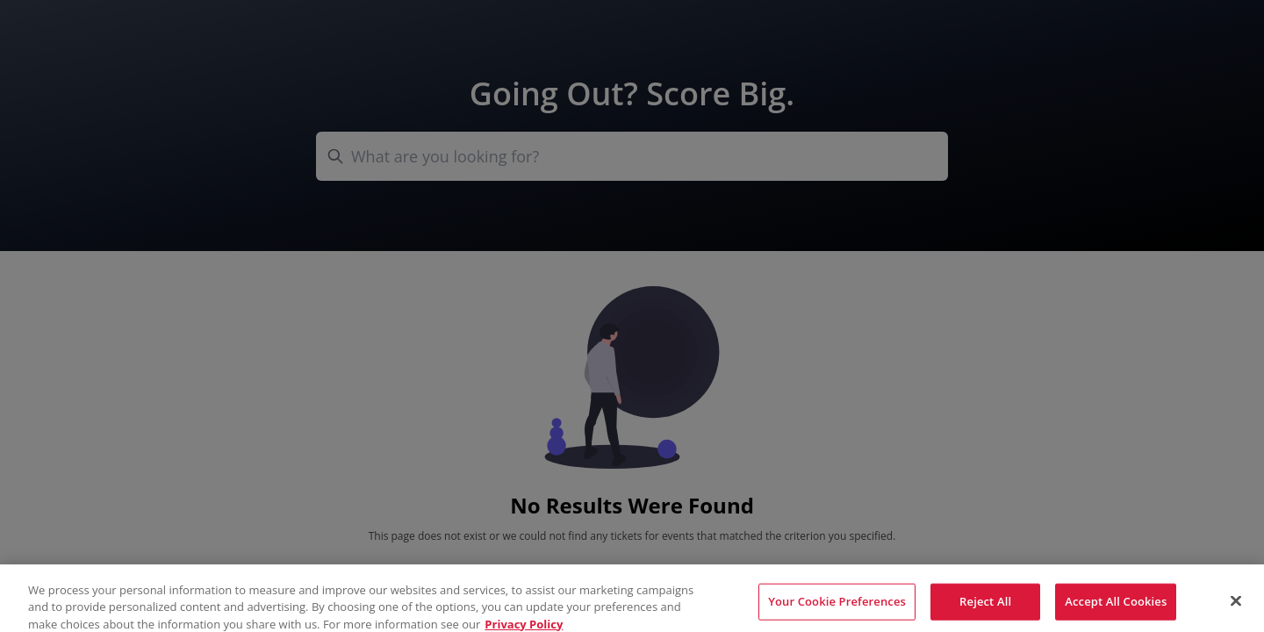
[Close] (1236, 605)
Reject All (985, 606)
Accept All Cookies (1116, 606)
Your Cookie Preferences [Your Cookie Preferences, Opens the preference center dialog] (837, 606)
